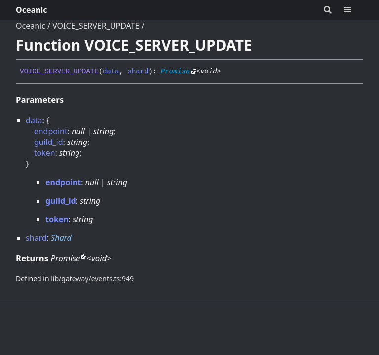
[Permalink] (228, 72)
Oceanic (31, 9)
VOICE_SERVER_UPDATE (95, 25)
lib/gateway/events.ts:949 (92, 278)
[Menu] (353, 10)
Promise (175, 71)
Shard (61, 237)
